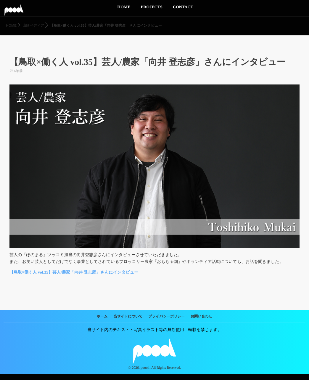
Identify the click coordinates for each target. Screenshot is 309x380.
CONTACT (183, 10)
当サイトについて (128, 316)
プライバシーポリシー (167, 316)
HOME (123, 10)
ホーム (102, 316)
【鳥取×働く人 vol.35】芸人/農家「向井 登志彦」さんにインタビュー (73, 272)
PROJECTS (151, 10)
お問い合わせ (201, 316)
